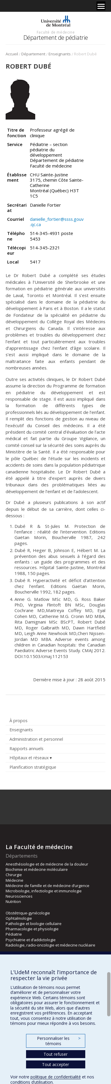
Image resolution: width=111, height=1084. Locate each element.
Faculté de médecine (56, 32)
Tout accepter (55, 1064)
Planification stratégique (32, 767)
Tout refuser (55, 1054)
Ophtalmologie (19, 918)
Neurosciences (19, 896)
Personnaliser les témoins (58, 1040)
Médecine (14, 880)
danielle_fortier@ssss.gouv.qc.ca (56, 221)
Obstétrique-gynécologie (28, 913)
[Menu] (100, 5)
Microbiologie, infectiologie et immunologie (44, 891)
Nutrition (13, 901)
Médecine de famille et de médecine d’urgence (47, 885)
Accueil (12, 54)
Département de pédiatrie (55, 38)
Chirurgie (14, 874)
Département (33, 54)
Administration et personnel (36, 739)
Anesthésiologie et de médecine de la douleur (47, 864)
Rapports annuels (26, 748)
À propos (18, 720)
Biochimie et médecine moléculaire (37, 869)
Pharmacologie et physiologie (32, 928)
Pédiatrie (14, 934)
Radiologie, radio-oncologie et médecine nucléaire (50, 945)
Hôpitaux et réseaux (29, 757)
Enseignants (60, 54)
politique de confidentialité (55, 1077)
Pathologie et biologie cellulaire (34, 923)
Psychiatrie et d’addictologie (31, 939)
